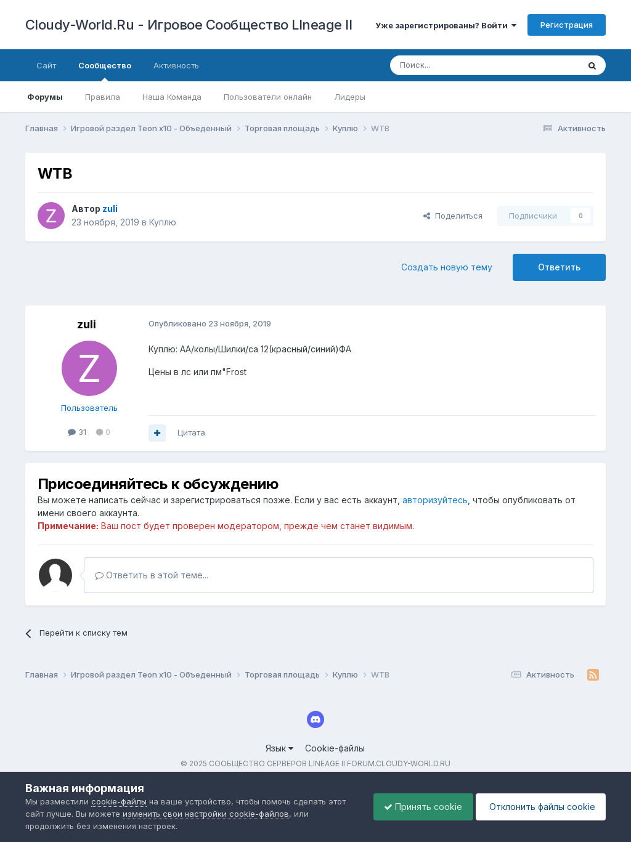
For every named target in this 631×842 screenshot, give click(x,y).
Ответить (559, 267)
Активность (176, 65)
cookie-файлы (119, 801)
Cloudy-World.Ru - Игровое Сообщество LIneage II (188, 25)
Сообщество (104, 70)
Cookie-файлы (335, 748)
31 (77, 432)
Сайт (46, 65)
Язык (279, 748)
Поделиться (452, 216)
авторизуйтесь (435, 500)
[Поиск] (456, 65)
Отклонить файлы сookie (538, 806)
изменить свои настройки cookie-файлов (206, 814)
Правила (102, 97)
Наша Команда (172, 97)
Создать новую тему (446, 267)
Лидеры (349, 97)
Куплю (162, 222)
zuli (86, 324)
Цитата (191, 432)
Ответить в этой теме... (151, 575)
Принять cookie (417, 806)
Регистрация (566, 25)
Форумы (45, 97)
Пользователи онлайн (268, 97)
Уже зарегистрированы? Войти (445, 25)
